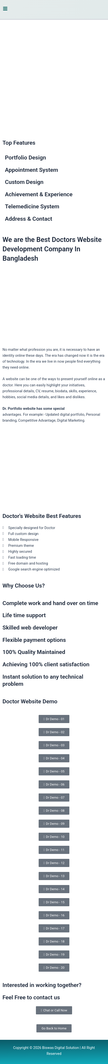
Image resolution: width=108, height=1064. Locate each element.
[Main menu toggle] (5, 8)
